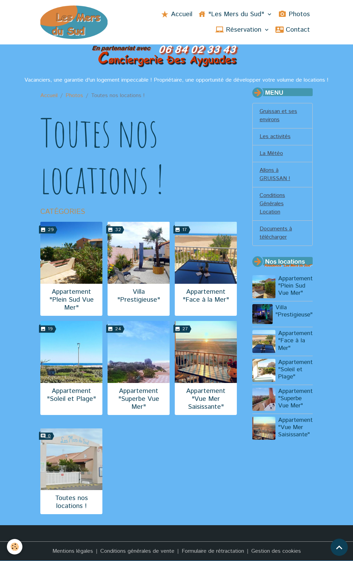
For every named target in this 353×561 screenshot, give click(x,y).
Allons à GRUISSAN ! (275, 174)
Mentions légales (72, 551)
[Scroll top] (339, 547)
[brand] (73, 22)
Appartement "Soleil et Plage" (71, 395)
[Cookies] (14, 546)
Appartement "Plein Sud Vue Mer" (71, 299)
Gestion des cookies (276, 551)
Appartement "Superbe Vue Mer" (138, 399)
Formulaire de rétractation (213, 551)
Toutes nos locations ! (71, 502)
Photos (294, 14)
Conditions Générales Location (272, 203)
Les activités (275, 137)
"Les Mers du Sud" (232, 14)
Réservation (239, 29)
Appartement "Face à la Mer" (206, 295)
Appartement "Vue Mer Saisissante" (205, 399)
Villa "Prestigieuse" (138, 295)
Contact (292, 29)
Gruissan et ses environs (278, 115)
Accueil (176, 14)
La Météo (271, 153)
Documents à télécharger (276, 233)
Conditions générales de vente (137, 551)
